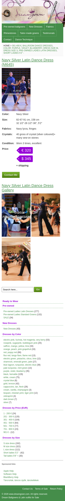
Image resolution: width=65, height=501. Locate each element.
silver (5, 402)
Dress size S (10, 50)
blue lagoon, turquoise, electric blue (19, 365)
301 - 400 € (8, 420)
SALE (6, 317)
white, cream (9, 377)
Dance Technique (24, 39)
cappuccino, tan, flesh (13, 387)
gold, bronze (9, 383)
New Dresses (35, 26)
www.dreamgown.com (19, 494)
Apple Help (8, 471)
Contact (7, 39)
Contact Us (27, 489)
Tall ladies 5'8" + (10, 456)
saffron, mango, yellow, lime (16, 346)
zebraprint (8, 396)
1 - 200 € (7, 413)
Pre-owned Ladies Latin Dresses (38, 50)
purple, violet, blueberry (14, 371)
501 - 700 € (8, 426)
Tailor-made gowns (29, 33)
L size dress (9, 449)
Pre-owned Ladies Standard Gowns (19, 314)
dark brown (8, 399)
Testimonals (49, 33)
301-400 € (16, 45)
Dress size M (50, 48)
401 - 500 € (8, 423)
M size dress (9, 446)
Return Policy (56, 489)
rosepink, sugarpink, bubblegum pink (20, 343)
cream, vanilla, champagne (15, 390)
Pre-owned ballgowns (14, 26)
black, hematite (10, 374)
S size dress (9, 443)
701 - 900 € (8, 429)
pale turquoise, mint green (15, 368)
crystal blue (8, 380)
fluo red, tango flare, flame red (17, 355)
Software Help (9, 474)
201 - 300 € (8, 416)
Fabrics (50, 26)
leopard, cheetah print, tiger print (18, 393)
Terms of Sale (41, 489)
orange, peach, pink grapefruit (17, 349)
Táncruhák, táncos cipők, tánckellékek (21, 480)
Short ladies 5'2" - (13, 53)
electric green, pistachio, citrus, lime (19, 358)
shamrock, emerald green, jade (17, 362)
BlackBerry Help (10, 477)
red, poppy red (10, 352)
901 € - (6, 432)
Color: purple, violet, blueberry (22, 48)
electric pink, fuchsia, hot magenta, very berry (24, 340)
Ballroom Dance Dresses (38, 45)
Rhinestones (10, 33)
